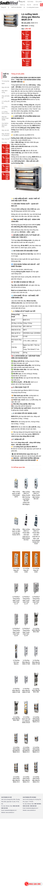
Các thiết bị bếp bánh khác (5, 125)
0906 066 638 (27, 37)
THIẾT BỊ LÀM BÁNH (16, 7)
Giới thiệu (30, 1)
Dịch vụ (22, 4)
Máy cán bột (5, 130)
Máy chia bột (5, 139)
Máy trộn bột (5, 87)
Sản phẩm (39, 1)
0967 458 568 (27, 55)
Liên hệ (35, 4)
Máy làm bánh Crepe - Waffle (5, 118)
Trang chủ (22, 1)
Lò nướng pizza (4, 107)
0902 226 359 (28, 63)
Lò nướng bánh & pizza (33, 7)
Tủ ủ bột (4, 142)
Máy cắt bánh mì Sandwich (6, 134)
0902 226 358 (28, 46)
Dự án (29, 4)
